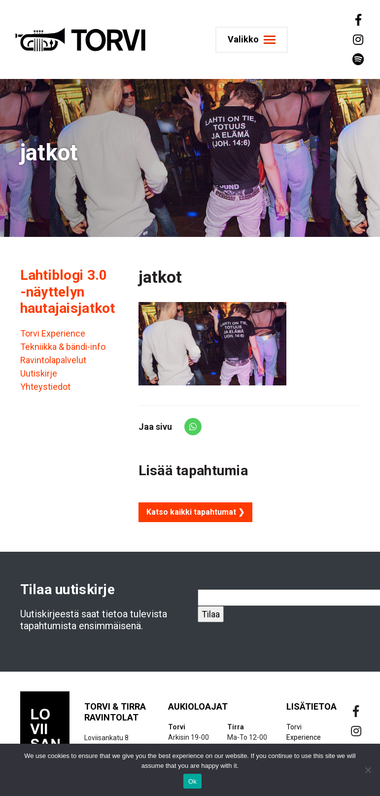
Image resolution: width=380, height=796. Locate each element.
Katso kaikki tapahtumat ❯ (195, 512)
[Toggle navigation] (253, 40)
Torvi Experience (52, 333)
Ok (192, 781)
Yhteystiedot (45, 386)
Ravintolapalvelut (53, 360)
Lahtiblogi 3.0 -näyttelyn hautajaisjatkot (67, 291)
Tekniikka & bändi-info (62, 346)
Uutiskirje (38, 373)
